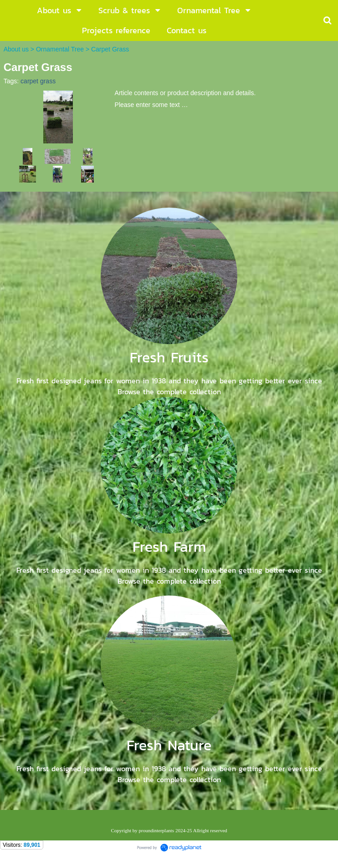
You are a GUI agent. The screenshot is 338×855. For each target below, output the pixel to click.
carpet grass (38, 81)
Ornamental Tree (60, 49)
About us (16, 49)
